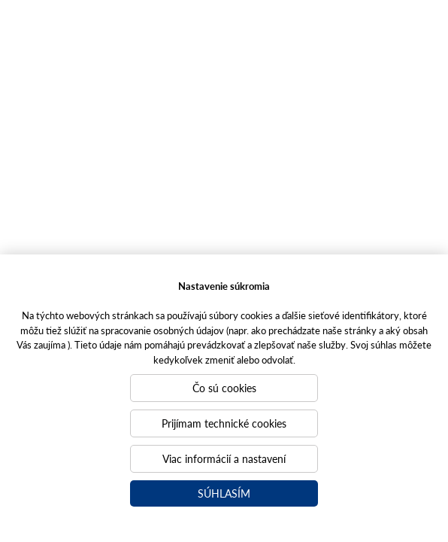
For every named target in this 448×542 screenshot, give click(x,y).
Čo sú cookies (224, 387)
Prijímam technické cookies (224, 423)
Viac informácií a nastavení (224, 458)
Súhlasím (224, 493)
